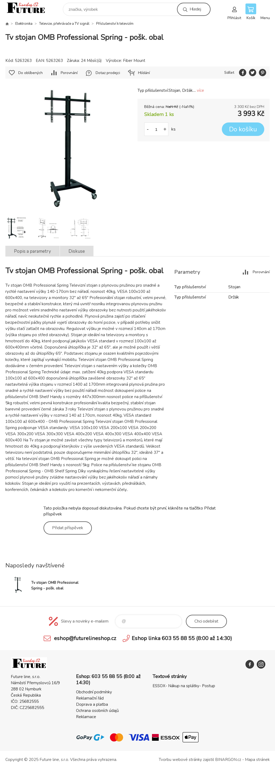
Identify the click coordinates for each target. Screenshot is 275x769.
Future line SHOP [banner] (29, 8)
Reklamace (86, 716)
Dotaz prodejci (108, 72)
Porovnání (69, 72)
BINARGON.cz (228, 759)
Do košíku (243, 129)
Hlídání (144, 72)
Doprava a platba (92, 704)
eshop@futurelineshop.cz (85, 638)
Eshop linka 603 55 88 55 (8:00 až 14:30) (182, 638)
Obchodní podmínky (94, 692)
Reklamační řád (90, 698)
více (200, 90)
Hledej (195, 9)
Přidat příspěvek (67, 528)
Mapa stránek (257, 759)
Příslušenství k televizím (114, 23)
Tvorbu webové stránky (180, 759)
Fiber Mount (134, 60)
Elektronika (23, 23)
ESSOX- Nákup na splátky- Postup (184, 686)
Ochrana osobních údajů (97, 710)
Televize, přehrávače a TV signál (64, 23)
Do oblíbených (30, 72)
